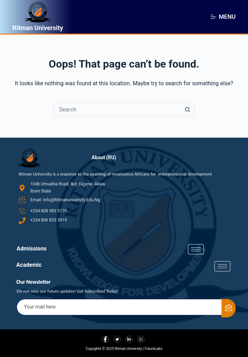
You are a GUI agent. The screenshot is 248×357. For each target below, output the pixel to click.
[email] (119, 307)
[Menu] (223, 17)
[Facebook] (105, 339)
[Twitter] (117, 339)
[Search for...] (117, 109)
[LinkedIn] (128, 339)
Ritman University (37, 27)
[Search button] (188, 109)
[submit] (229, 308)
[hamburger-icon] (196, 249)
